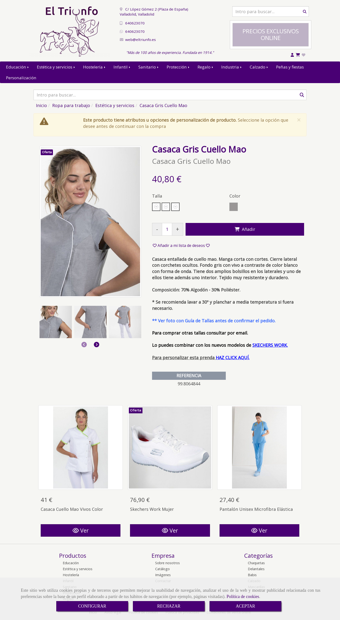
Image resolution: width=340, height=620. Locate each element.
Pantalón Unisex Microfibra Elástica (256, 509)
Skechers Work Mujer (152, 509)
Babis (252, 575)
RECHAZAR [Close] (168, 606)
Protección (178, 67)
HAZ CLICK (226, 357)
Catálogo (162, 569)
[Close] (298, 120)
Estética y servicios (56, 67)
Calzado (259, 67)
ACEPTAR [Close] (245, 606)
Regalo (206, 67)
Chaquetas (256, 563)
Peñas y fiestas (290, 67)
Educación (17, 67)
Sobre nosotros (167, 563)
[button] (96, 344)
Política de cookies (243, 596)
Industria (231, 67)
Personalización (21, 77)
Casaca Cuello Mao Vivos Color (72, 509)
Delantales (256, 569)
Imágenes (163, 575)
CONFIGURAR (92, 606)
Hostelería (94, 67)
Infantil (122, 67)
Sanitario (148, 67)
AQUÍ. (243, 357)
